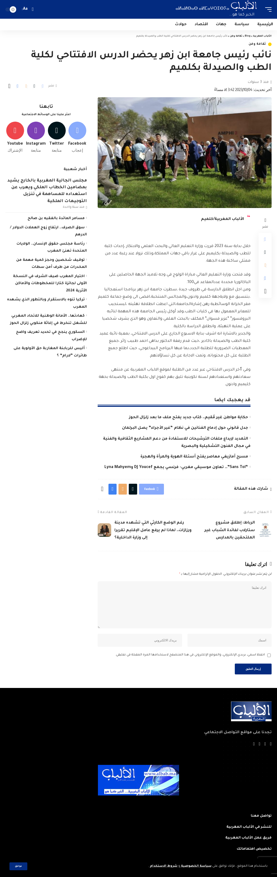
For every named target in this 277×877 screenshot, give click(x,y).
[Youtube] (15, 137)
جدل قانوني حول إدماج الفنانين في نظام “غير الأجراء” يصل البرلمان (185, 428)
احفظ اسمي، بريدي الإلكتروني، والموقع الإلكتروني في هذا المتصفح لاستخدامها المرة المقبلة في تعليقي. (190, 655)
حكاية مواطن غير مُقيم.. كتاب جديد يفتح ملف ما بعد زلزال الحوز (188, 417)
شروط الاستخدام (163, 866)
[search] (32, 9)
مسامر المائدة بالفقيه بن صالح (56, 218)
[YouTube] (259, 744)
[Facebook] (77, 137)
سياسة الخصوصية (196, 866)
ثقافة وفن (257, 44)
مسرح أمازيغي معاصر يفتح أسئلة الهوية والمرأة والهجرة (194, 457)
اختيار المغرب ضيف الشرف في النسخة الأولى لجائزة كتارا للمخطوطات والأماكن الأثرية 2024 (50, 283)
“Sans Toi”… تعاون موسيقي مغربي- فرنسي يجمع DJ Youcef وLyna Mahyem (176, 467)
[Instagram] (36, 137)
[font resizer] (25, 9)
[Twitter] (56, 137)
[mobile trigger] (267, 9)
